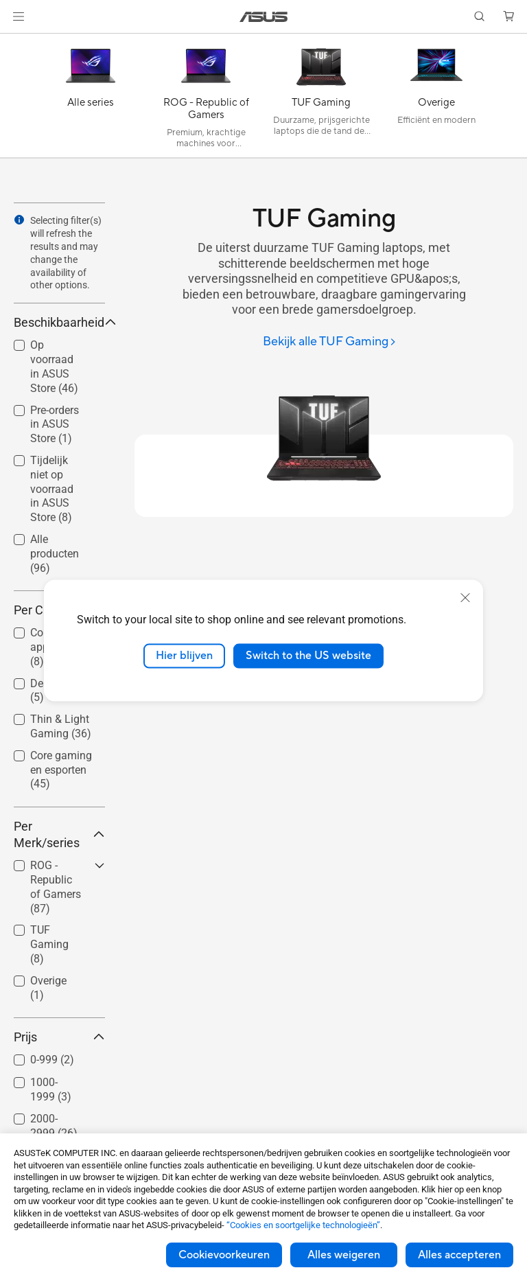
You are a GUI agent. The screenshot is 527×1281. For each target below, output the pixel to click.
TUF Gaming (49, 944)
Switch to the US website (308, 655)
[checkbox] (59, 771)
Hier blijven (184, 655)
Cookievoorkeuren (224, 1255)
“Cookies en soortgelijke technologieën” (303, 1225)
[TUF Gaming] (321, 99)
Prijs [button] (59, 1037)
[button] (18, 16)
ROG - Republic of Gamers (55, 886)
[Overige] (436, 99)
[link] (263, 17)
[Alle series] (90, 99)
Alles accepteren (459, 1255)
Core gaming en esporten (61, 770)
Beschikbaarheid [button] (59, 322)
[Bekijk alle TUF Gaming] (330, 342)
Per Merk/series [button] (59, 834)
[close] (465, 597)
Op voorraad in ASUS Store (54, 366)
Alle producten (54, 554)
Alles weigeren (343, 1255)
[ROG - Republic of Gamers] (206, 99)
